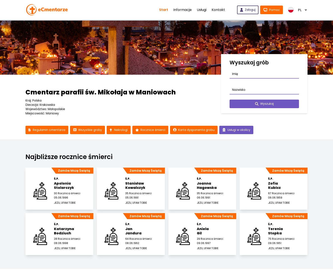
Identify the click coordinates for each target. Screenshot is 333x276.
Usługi (201, 9)
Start (163, 9)
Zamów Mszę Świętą (74, 171)
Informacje (182, 9)
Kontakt (218, 9)
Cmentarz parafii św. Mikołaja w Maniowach (100, 92)
